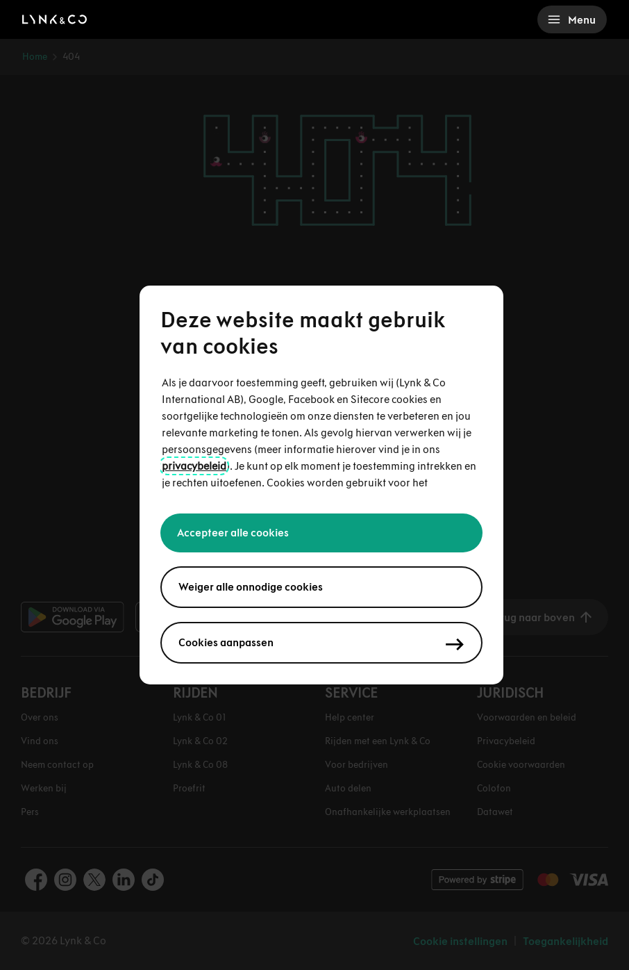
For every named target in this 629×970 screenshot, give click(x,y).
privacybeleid (194, 465)
